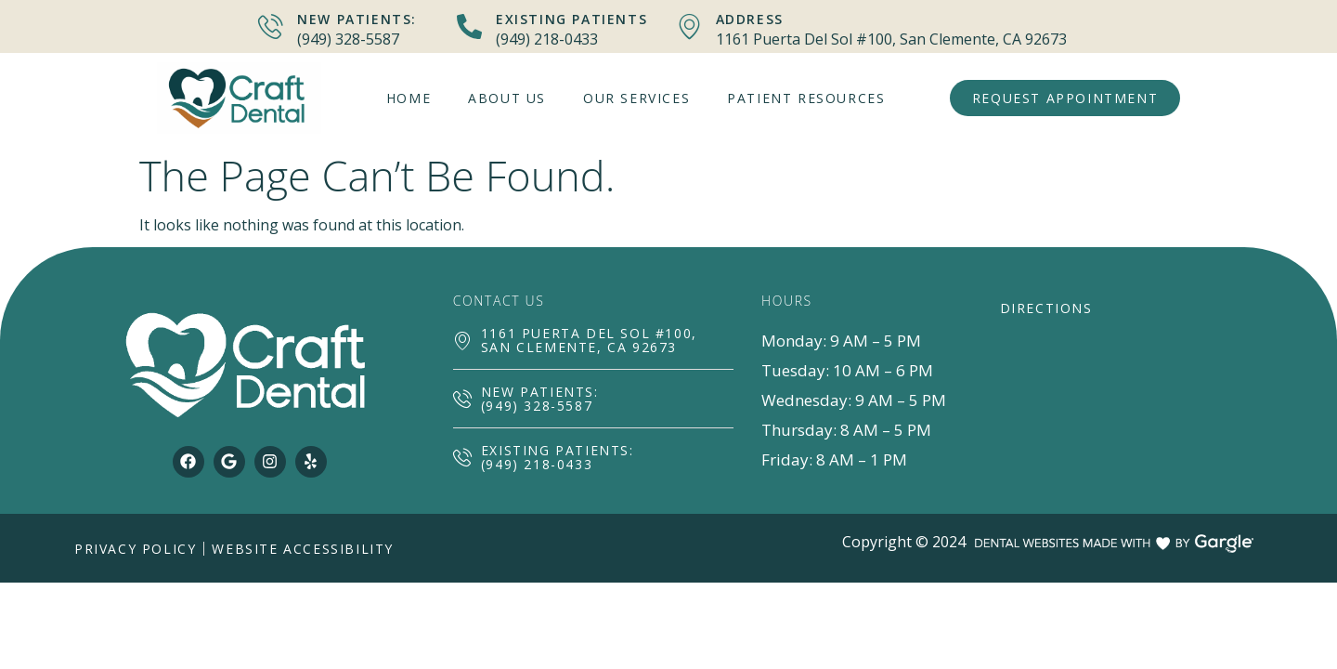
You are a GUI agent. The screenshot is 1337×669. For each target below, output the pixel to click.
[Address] (689, 26)
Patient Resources (806, 98)
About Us (507, 98)
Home (408, 98)
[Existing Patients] (469, 26)
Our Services (636, 98)
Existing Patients (571, 19)
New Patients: (357, 19)
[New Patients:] (270, 26)
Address (750, 19)
